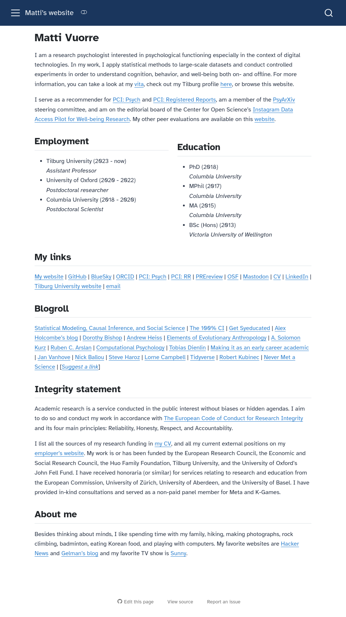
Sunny (178, 553)
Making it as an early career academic (260, 347)
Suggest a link (80, 366)
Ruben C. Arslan (70, 347)
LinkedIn (296, 276)
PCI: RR (181, 276)
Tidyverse (202, 357)
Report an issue (221, 602)
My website (49, 276)
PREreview (209, 276)
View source (177, 602)
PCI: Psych (126, 99)
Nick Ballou (89, 357)
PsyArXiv (284, 99)
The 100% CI (207, 328)
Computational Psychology (130, 347)
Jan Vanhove (54, 357)
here (226, 84)
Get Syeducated (249, 328)
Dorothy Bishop (102, 337)
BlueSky (101, 276)
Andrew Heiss (144, 337)
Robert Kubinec (239, 357)
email (113, 286)
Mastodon (256, 276)
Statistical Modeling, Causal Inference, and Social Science (110, 328)
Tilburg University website (68, 286)
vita (139, 84)
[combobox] (329, 13)
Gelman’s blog (79, 553)
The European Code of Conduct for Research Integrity (233, 418)
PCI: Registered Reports (184, 99)
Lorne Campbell (165, 357)
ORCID (125, 276)
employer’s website (59, 453)
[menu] (15, 13)
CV (277, 276)
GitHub (77, 276)
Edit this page (135, 602)
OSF (233, 276)
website (265, 119)
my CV (163, 443)
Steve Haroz (124, 357)
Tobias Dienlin (187, 347)
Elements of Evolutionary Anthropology (216, 337)
